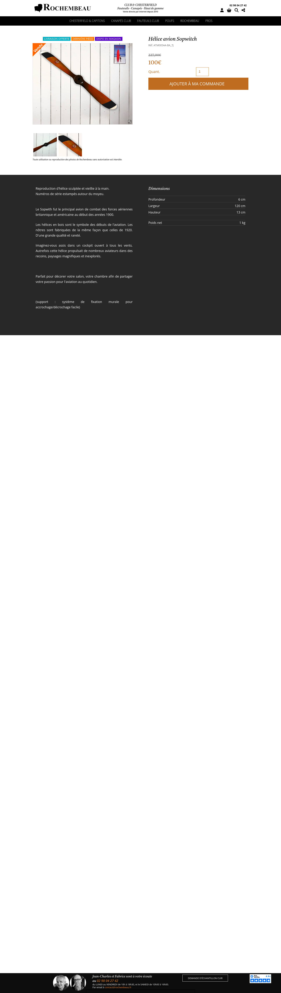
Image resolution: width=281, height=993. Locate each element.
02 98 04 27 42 (238, 5)
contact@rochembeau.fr (118, 987)
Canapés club (121, 21)
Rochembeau (189, 21)
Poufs (169, 21)
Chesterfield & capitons (87, 21)
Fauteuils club (148, 21)
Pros (208, 21)
